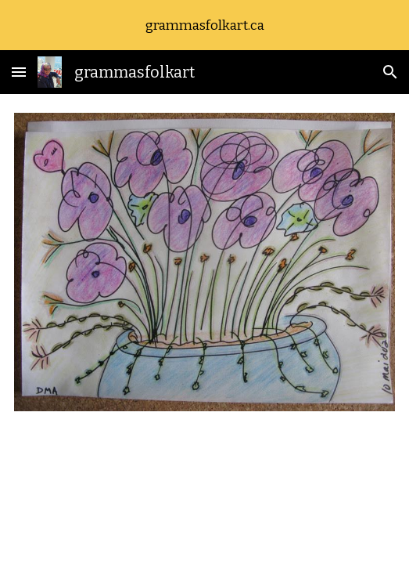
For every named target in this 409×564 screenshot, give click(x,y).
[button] (19, 71)
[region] (204, 25)
